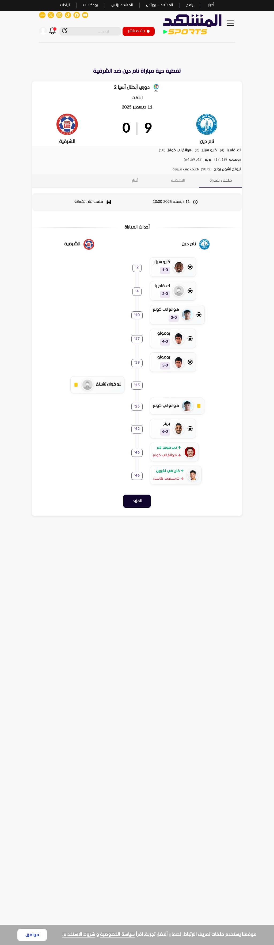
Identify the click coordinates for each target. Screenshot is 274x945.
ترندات (65, 5)
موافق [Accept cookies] (32, 935)
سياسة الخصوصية (117, 934)
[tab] (220, 179)
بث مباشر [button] (139, 31)
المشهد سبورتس (159, 5)
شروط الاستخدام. (78, 934)
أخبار (211, 5)
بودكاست (90, 5)
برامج (190, 5)
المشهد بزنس (122, 5)
